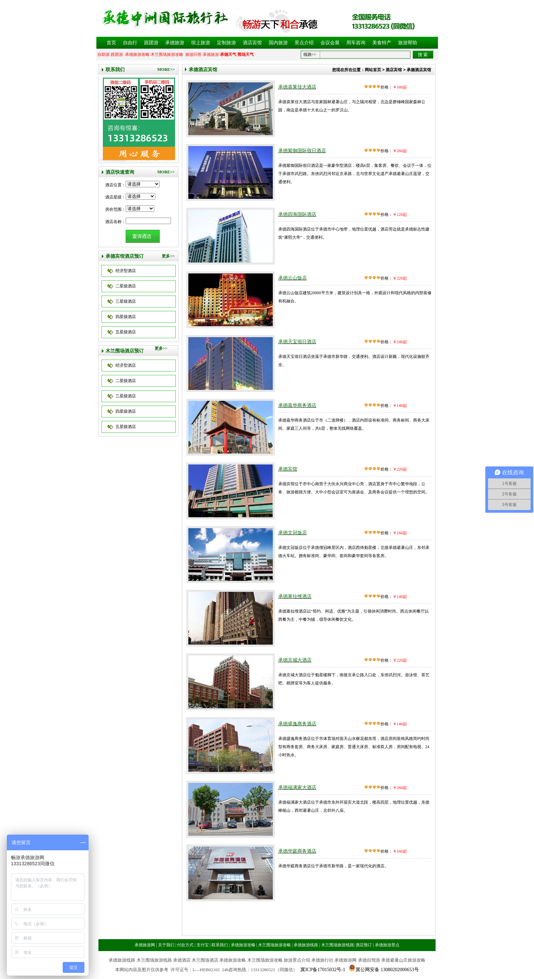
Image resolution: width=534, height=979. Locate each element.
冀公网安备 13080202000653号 (387, 969)
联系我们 (115, 69)
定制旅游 (226, 42)
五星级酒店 (125, 332)
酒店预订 (364, 945)
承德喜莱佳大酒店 (297, 87)
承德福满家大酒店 (297, 787)
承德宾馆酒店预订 (125, 256)
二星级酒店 (125, 286)
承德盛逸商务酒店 (297, 723)
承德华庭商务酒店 (297, 851)
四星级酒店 (125, 316)
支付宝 (203, 945)
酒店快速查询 (120, 172)
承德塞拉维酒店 (295, 596)
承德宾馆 (287, 469)
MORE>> (166, 69)
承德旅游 (174, 42)
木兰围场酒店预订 (125, 350)
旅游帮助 (407, 42)
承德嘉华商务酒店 (297, 405)
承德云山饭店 (292, 278)
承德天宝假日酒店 (297, 341)
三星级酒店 (125, 301)
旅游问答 (193, 54)
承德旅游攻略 (137, 54)
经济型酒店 (125, 270)
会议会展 (330, 42)
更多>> (168, 256)
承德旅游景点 (387, 945)
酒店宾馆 (252, 42)
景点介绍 (304, 42)
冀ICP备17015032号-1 (322, 969)
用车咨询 (355, 42)
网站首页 (373, 69)
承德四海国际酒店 (297, 214)
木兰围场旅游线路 (337, 945)
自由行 (130, 42)
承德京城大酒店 (295, 660)
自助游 (103, 54)
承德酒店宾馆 (203, 69)
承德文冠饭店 (292, 532)
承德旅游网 (145, 945)
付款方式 (185, 945)
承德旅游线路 (306, 945)
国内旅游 (278, 42)
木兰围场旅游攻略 (167, 54)
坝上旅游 (200, 42)
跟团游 (151, 42)
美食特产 (381, 42)
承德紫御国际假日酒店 (302, 150)
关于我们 (166, 945)
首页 (111, 42)
